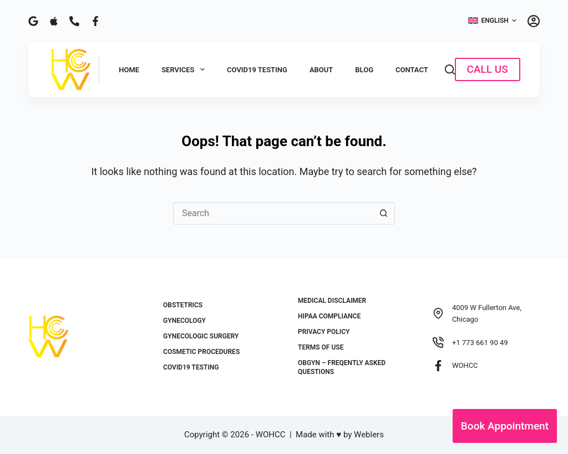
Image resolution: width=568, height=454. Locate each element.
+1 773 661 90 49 (480, 342)
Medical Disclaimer (332, 301)
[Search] (450, 69)
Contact (411, 70)
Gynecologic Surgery (201, 336)
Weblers (369, 435)
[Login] (534, 21)
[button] (492, 21)
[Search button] (384, 213)
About (321, 70)
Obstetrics (182, 305)
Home (129, 70)
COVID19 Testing (257, 70)
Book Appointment (505, 426)
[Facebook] (95, 21)
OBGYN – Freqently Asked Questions (342, 367)
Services (185, 69)
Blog (364, 70)
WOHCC (465, 365)
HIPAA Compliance (329, 316)
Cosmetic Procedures (201, 352)
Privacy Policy (323, 332)
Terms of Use (320, 347)
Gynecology (184, 321)
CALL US (487, 69)
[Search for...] (273, 213)
